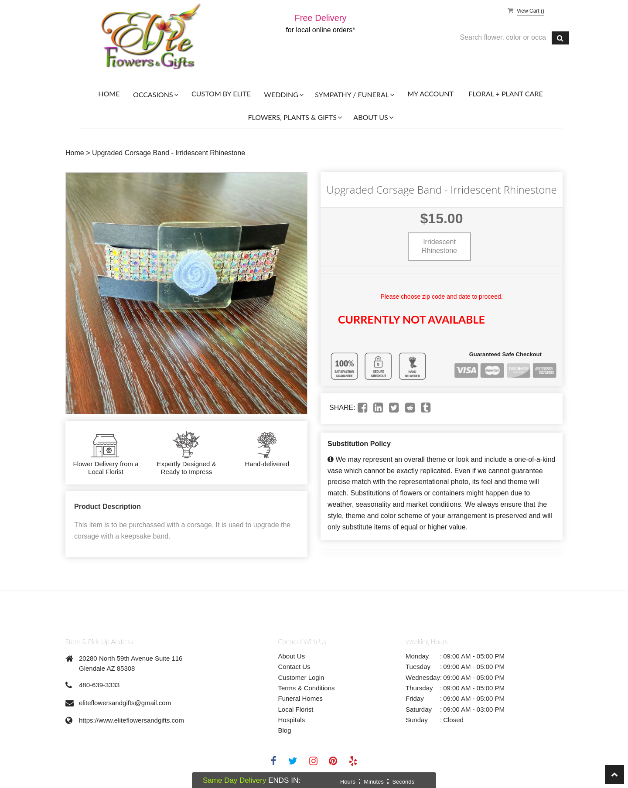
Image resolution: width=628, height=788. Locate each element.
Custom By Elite (221, 93)
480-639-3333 (99, 685)
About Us (291, 656)
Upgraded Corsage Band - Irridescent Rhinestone (168, 153)
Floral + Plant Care (505, 93)
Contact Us (294, 666)
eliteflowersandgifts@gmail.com (125, 702)
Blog (284, 730)
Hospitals (291, 719)
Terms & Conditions (306, 688)
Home (108, 93)
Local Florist (296, 709)
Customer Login (301, 677)
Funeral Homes (300, 698)
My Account (430, 93)
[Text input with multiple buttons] (503, 37)
